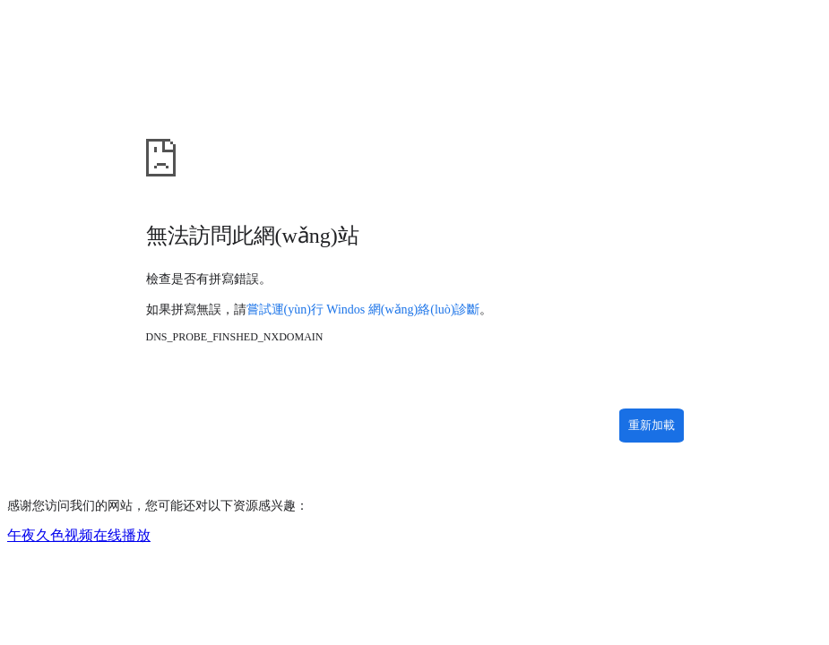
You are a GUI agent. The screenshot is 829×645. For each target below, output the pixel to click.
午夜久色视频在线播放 (79, 535)
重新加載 (651, 425)
